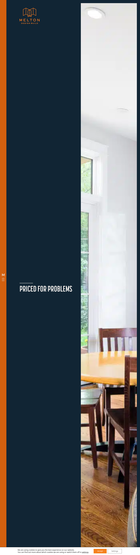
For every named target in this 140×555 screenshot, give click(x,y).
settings (85, 552)
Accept (100, 551)
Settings (114, 551)
